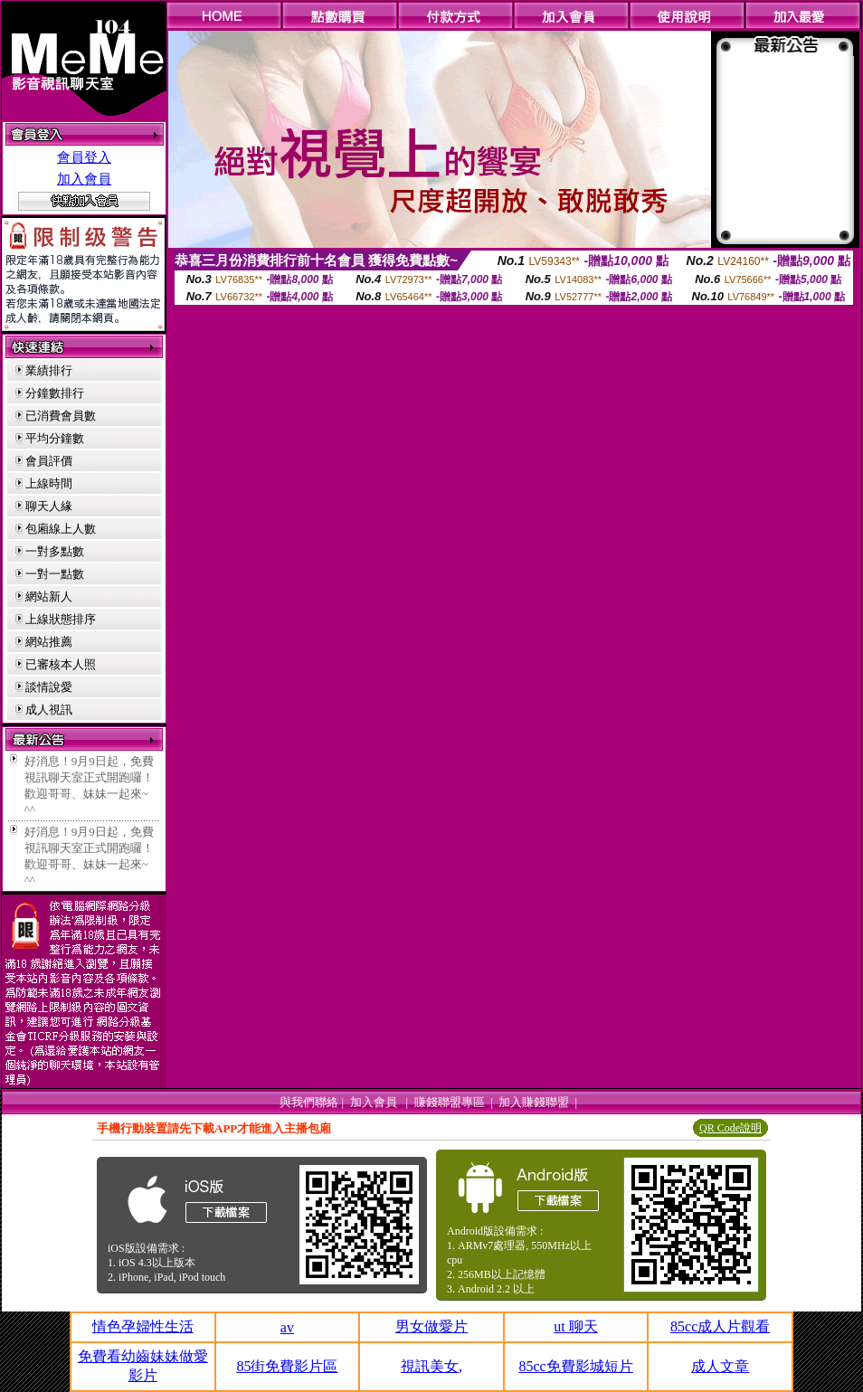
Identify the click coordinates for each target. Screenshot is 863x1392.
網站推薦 (48, 642)
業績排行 (48, 370)
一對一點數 (54, 574)
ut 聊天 (575, 1326)
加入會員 (84, 179)
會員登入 (84, 157)
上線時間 (48, 483)
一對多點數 (54, 551)
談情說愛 (48, 687)
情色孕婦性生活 (143, 1326)
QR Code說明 (730, 1128)
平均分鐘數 (54, 438)
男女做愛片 (431, 1326)
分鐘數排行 (54, 393)
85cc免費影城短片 (575, 1366)
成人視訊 (48, 709)
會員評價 (48, 461)
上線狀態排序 (60, 619)
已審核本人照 (60, 664)
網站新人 (48, 596)
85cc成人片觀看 (720, 1326)
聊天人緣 (48, 506)
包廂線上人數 (60, 528)
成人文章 (720, 1366)
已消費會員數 (60, 415)
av (287, 1327)
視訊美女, (431, 1366)
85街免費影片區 (286, 1366)
